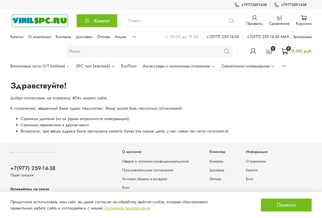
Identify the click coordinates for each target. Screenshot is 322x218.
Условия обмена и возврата (144, 178)
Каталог (97, 20)
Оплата (103, 37)
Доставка (84, 37)
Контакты (63, 37)
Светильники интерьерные (248, 66)
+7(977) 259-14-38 (223, 37)
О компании (39, 37)
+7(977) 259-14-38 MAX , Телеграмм (279, 37)
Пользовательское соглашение (147, 170)
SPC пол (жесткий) (95, 66)
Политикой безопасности (127, 208)
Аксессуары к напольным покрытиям (179, 66)
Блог (126, 187)
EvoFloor (129, 66)
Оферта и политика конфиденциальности (155, 161)
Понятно (286, 205)
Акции (120, 37)
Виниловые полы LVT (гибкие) (40, 66)
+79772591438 (250, 5)
